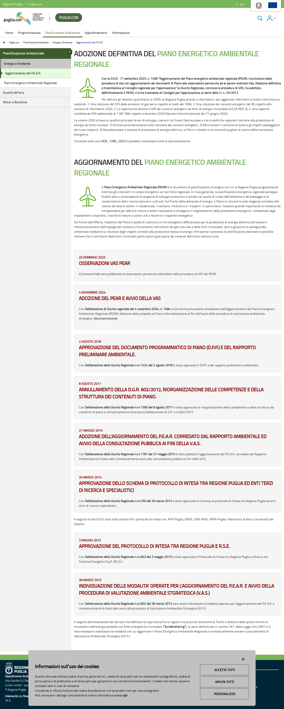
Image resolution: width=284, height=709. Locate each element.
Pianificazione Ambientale (36, 42)
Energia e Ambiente (62, 42)
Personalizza (224, 694)
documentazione (105, 318)
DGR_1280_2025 (113, 141)
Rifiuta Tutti (224, 682)
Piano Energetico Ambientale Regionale (30, 83)
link (97, 274)
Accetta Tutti (224, 670)
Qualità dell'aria (13, 92)
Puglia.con (14, 42)
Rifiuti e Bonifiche (15, 102)
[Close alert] (243, 658)
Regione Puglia (13, 4)
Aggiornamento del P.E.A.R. (23, 73)
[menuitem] (9, 33)
